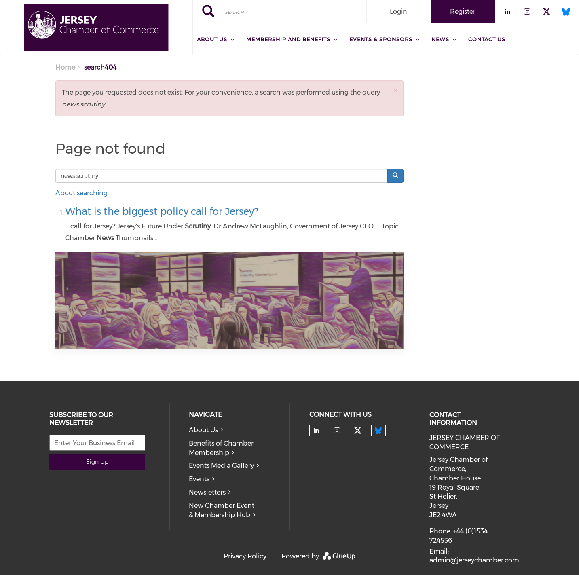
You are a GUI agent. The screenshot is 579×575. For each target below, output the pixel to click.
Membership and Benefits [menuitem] (288, 39)
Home (65, 67)
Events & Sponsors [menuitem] (380, 39)
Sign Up (97, 461)
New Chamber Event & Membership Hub (221, 510)
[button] (395, 90)
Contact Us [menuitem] (486, 39)
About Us (203, 430)
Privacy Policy (245, 556)
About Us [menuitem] (212, 39)
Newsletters (207, 492)
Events (199, 479)
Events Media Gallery (221, 465)
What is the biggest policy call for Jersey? (161, 211)
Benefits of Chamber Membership (221, 448)
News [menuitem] (440, 39)
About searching (81, 193)
